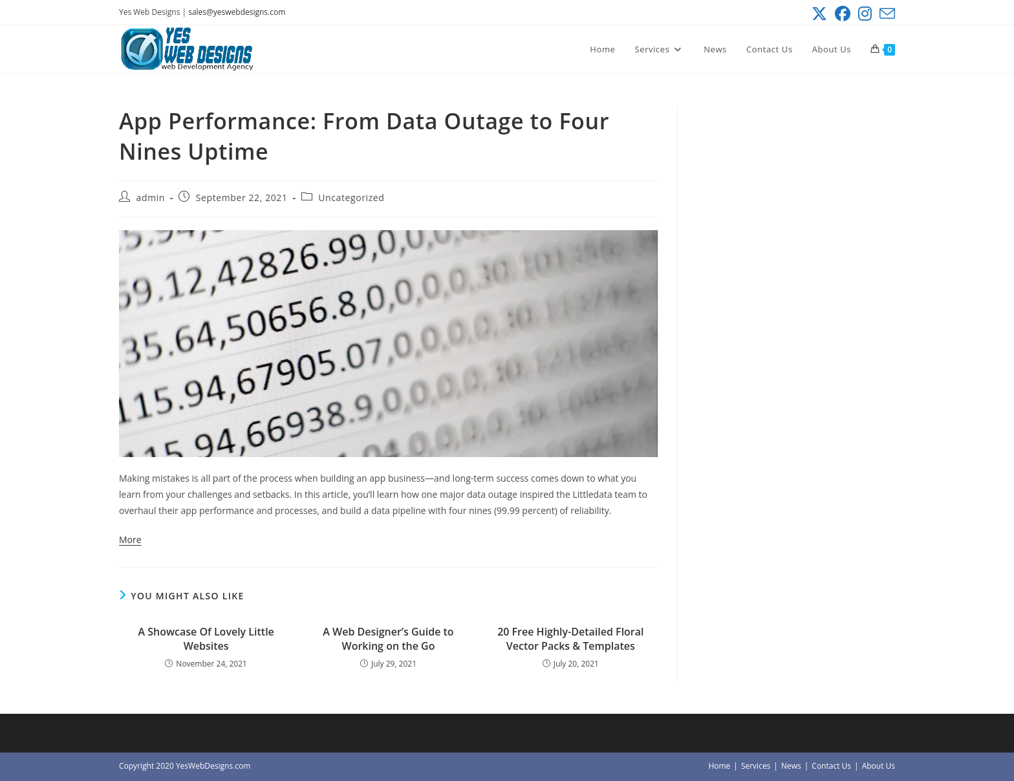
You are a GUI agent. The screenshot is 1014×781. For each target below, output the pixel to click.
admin (150, 197)
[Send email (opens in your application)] (885, 13)
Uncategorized (351, 197)
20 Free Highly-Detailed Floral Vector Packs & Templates (570, 639)
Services (755, 765)
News (791, 765)
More (130, 539)
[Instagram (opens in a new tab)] (865, 13)
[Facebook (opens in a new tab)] (842, 13)
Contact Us (831, 765)
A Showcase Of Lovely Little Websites (206, 639)
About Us (878, 765)
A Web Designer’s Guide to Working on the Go (388, 639)
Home (719, 765)
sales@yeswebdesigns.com (236, 11)
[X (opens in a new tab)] (819, 13)
